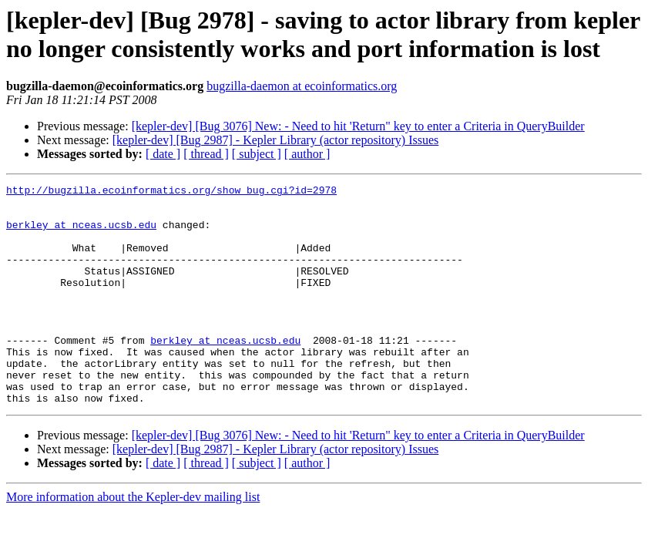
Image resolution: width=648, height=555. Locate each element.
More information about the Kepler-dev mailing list (133, 540)
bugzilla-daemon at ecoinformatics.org (301, 85)
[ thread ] (206, 153)
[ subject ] (256, 153)
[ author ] (307, 153)
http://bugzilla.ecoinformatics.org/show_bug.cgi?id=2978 (171, 192)
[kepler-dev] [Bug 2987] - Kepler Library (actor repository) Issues (275, 139)
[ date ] (163, 153)
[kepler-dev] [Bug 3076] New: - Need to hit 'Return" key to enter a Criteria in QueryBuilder (358, 126)
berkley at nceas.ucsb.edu (81, 233)
